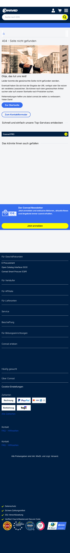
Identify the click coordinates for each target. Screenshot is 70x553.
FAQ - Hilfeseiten (10, 430)
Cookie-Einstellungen (12, 386)
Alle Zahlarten (8, 413)
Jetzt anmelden (35, 225)
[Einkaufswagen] (60, 10)
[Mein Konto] (53, 10)
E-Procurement (8, 263)
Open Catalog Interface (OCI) (14, 267)
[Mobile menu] (66, 10)
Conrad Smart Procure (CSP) (14, 271)
